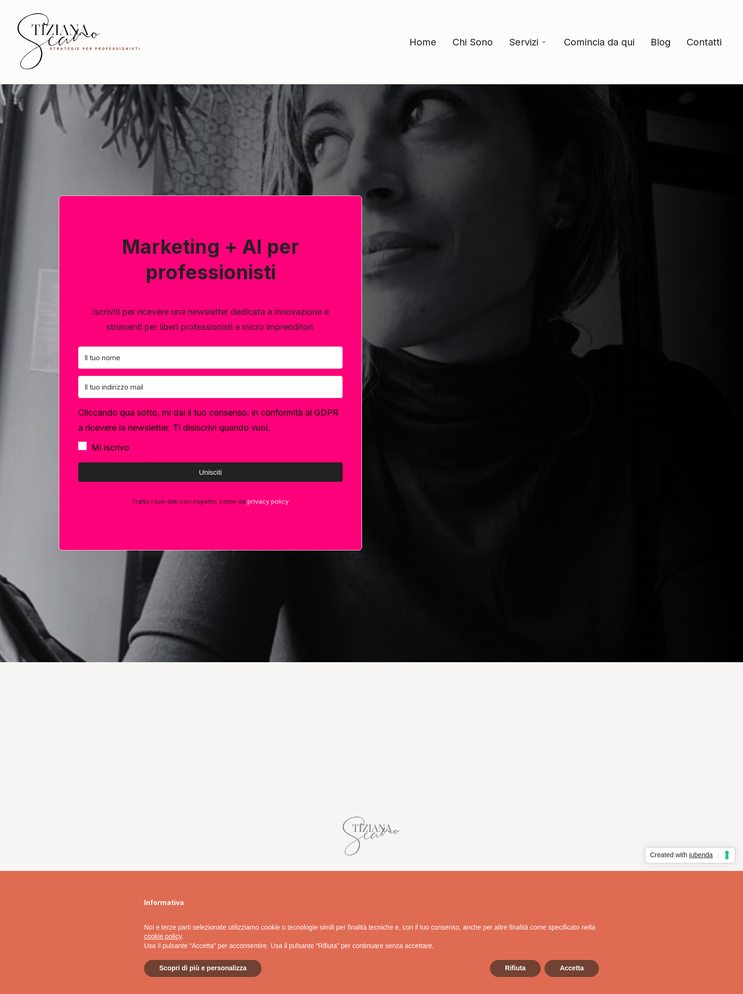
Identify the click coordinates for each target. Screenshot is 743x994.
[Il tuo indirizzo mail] (210, 387)
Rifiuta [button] (515, 968)
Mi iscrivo (110, 448)
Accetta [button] (572, 968)
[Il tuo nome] (210, 357)
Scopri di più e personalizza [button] (202, 968)
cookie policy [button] (162, 936)
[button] (210, 430)
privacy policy (267, 501)
